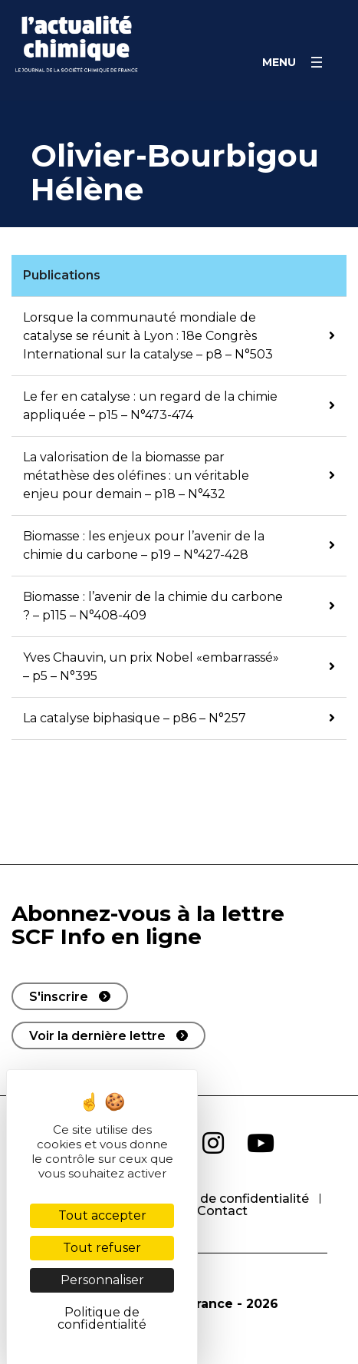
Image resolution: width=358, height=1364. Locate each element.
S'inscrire (58, 996)
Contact (222, 1211)
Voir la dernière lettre (97, 1036)
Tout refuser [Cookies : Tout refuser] (102, 1247)
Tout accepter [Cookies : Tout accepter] (102, 1215)
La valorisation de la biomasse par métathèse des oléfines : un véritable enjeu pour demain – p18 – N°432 (136, 475)
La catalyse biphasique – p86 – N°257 (134, 718)
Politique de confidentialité (225, 1198)
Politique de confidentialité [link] (101, 1318)
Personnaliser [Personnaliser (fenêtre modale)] (102, 1280)
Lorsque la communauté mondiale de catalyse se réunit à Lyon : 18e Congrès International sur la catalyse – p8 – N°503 (148, 336)
